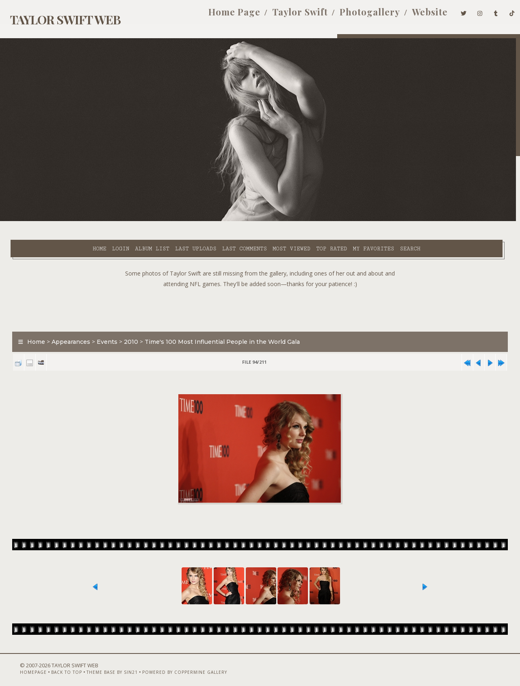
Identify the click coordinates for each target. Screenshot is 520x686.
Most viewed (224, 220)
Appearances (66, 322)
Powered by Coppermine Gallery (170, 664)
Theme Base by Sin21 (97, 664)
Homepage (18, 664)
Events (102, 322)
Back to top (52, 664)
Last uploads (129, 220)
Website (417, 15)
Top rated (264, 220)
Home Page (222, 15)
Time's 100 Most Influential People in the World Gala (217, 322)
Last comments (177, 220)
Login (53, 220)
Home (32, 220)
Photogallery (357, 15)
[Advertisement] (260, 288)
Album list (85, 220)
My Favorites (306, 220)
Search (343, 220)
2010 (126, 322)
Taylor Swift (287, 15)
